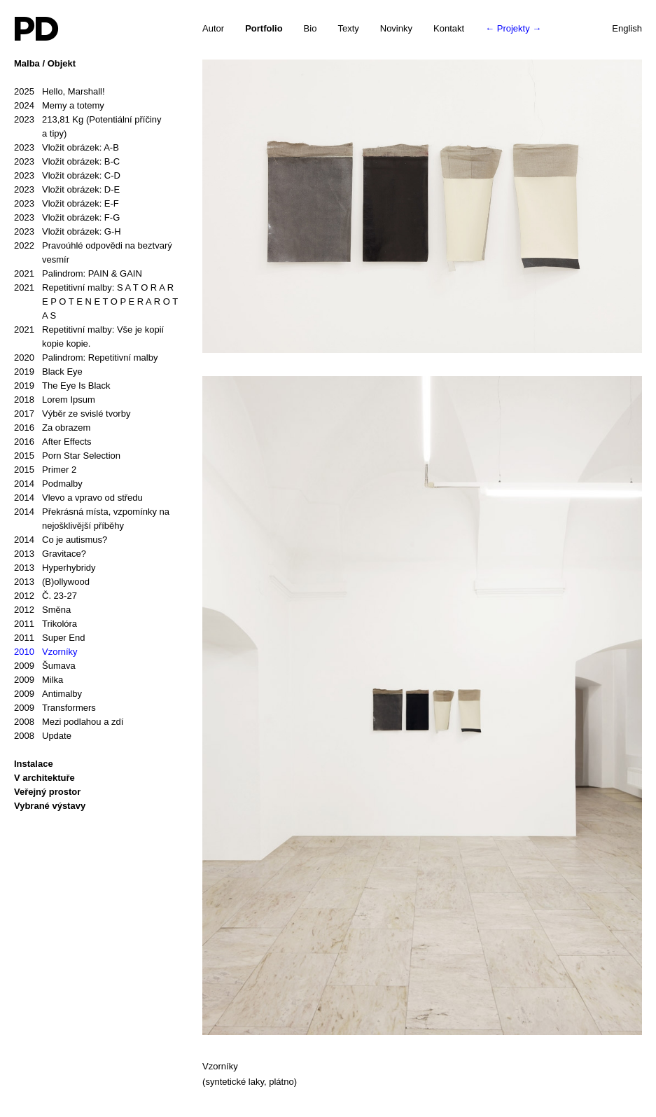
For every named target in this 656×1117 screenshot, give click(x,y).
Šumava (45, 666)
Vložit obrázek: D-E (67, 190)
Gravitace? (50, 554)
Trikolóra (45, 624)
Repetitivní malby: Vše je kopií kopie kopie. (89, 336)
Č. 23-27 (45, 596)
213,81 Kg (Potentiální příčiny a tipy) (88, 126)
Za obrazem (52, 428)
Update (42, 736)
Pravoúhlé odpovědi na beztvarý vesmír (93, 252)
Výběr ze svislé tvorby (72, 414)
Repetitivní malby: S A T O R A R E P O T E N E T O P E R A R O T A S (96, 301)
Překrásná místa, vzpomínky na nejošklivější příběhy (91, 518)
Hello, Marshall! (59, 92)
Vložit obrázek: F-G (67, 218)
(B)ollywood (52, 582)
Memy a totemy (59, 106)
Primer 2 (45, 470)
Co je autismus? (60, 540)
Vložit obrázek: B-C (67, 162)
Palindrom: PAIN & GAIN (78, 274)
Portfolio (263, 28)
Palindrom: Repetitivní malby (86, 358)
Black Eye (48, 372)
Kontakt (448, 28)
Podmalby (48, 484)
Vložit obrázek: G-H (67, 232)
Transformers (55, 708)
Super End (49, 638)
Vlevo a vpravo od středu (78, 498)
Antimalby (48, 694)
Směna (42, 610)
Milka (38, 680)
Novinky (396, 28)
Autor (213, 28)
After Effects (53, 442)
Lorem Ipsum (54, 400)
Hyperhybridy (55, 568)
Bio (310, 28)
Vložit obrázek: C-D (67, 176)
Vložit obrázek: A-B (66, 148)
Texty (347, 28)
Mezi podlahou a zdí (68, 722)
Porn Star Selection (67, 456)
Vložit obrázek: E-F (66, 204)
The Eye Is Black (62, 386)
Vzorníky (46, 652)
